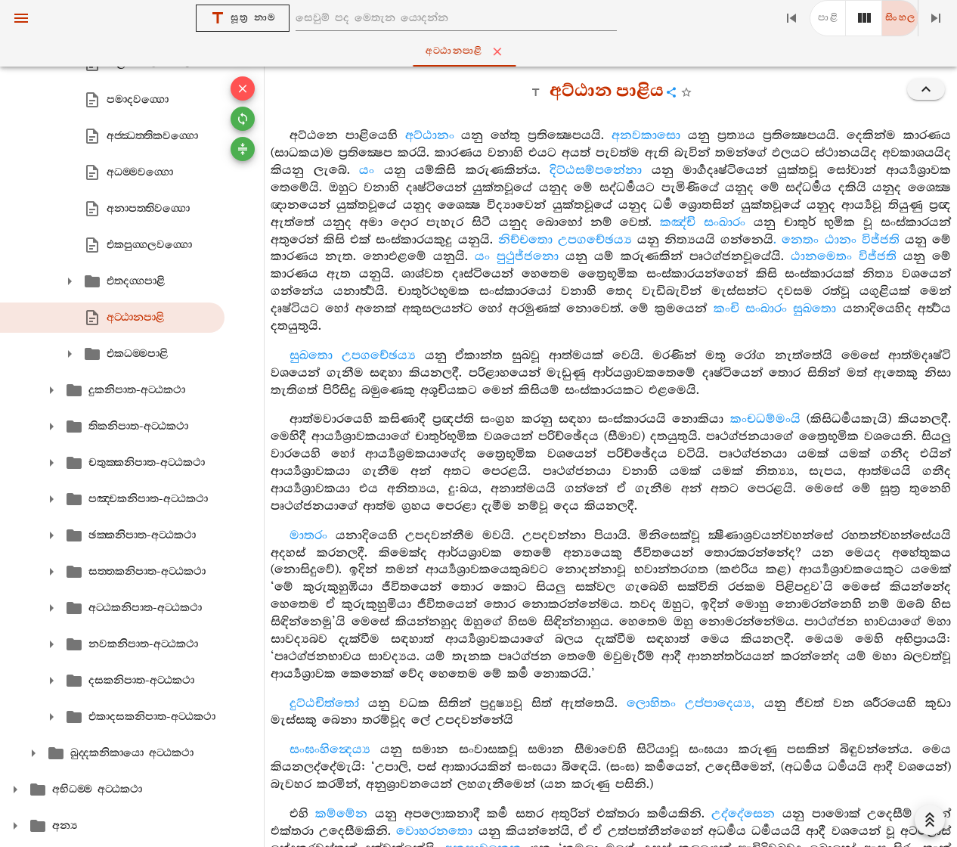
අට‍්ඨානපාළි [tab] (481, 51)
